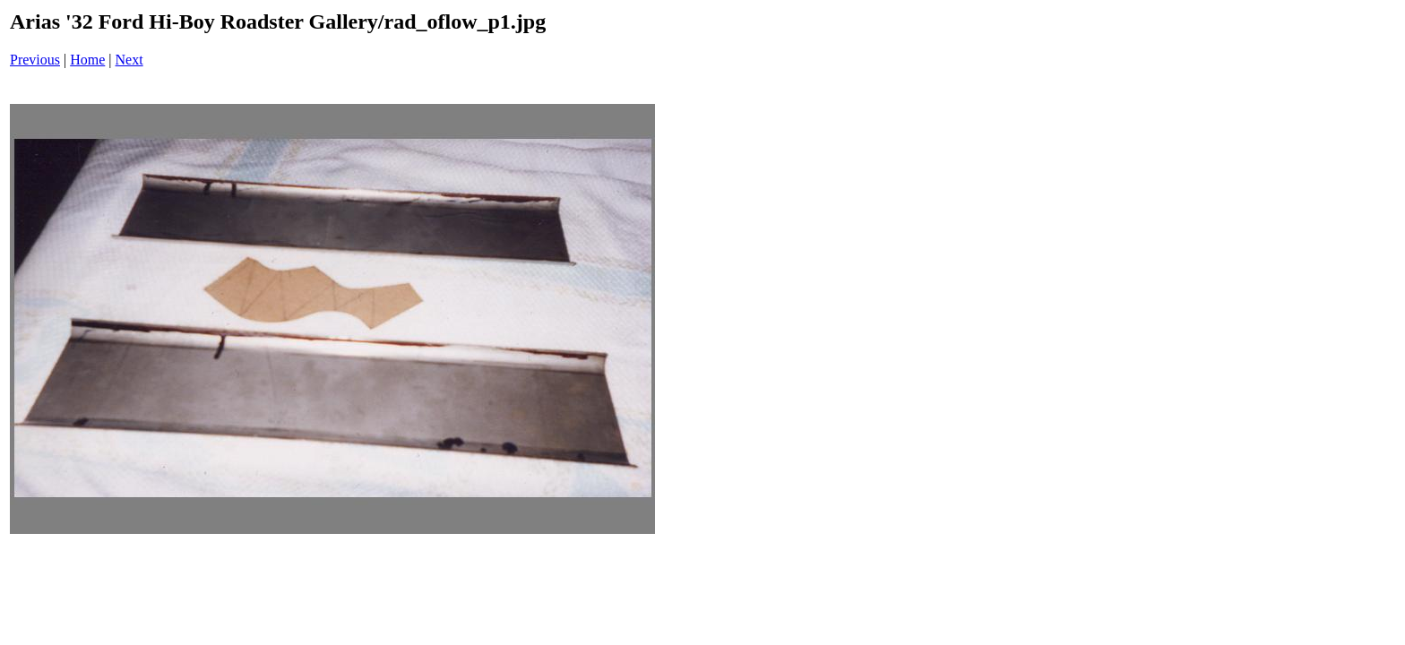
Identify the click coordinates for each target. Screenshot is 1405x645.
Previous (35, 59)
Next (129, 59)
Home (87, 59)
